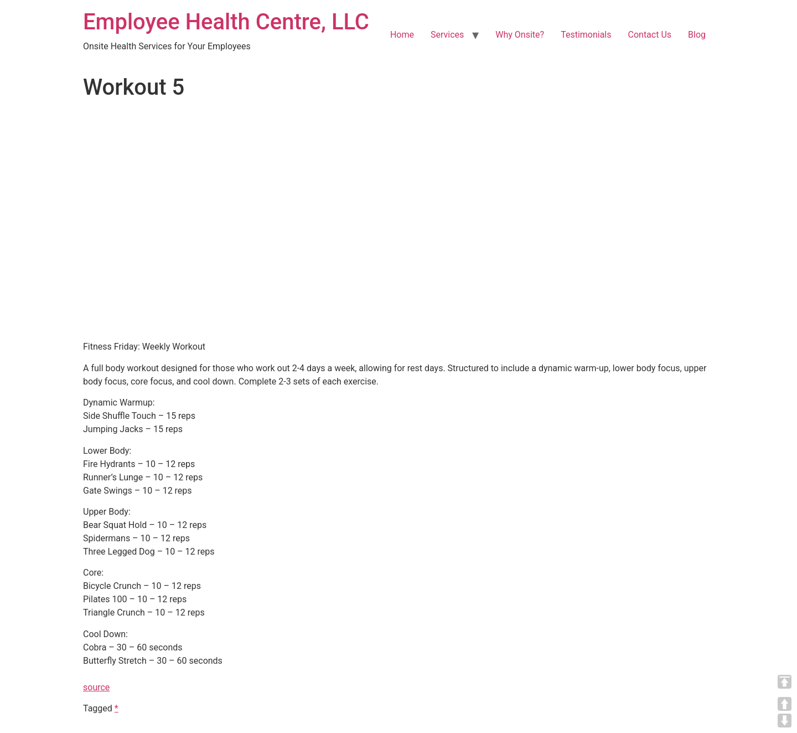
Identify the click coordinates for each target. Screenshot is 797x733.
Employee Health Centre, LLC (226, 22)
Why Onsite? (519, 34)
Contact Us (650, 34)
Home (402, 34)
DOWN (784, 720)
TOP (784, 682)
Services (447, 34)
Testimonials (586, 34)
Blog (697, 34)
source (96, 687)
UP (784, 704)
